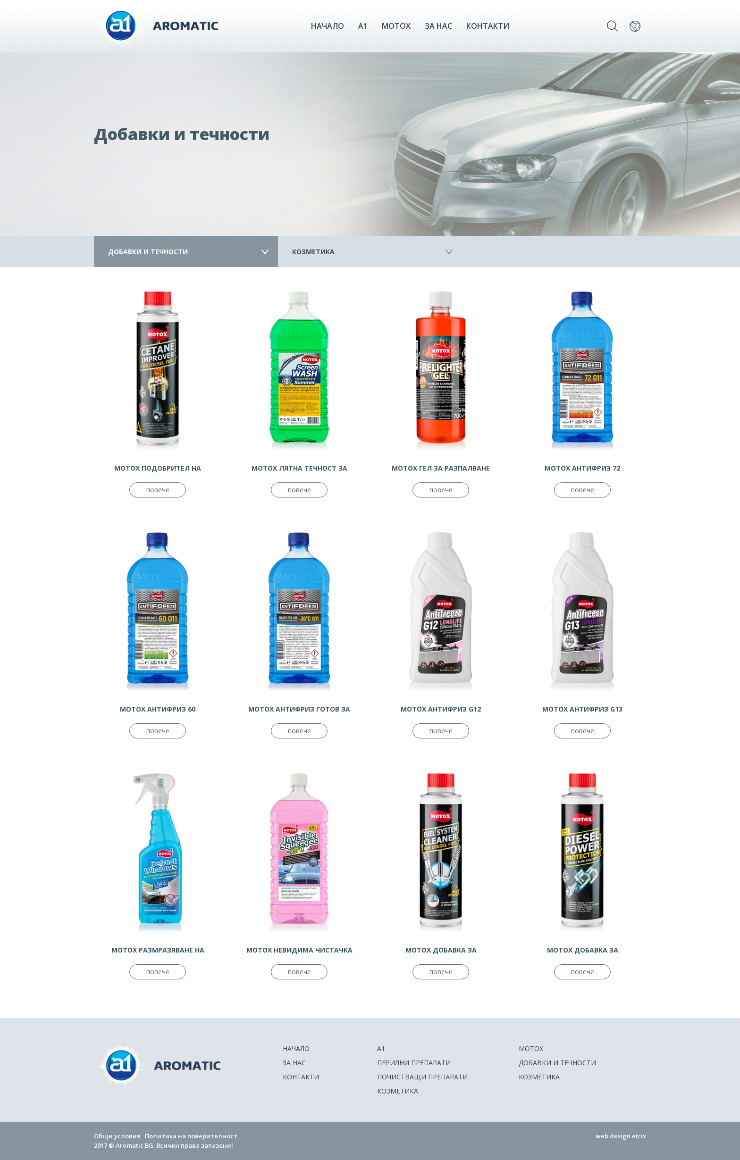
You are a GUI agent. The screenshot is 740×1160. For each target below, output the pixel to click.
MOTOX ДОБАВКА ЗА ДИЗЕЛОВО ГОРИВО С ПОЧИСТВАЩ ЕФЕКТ (582, 950)
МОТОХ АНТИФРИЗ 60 (157, 708)
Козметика (313, 251)
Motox (396, 26)
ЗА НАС (438, 26)
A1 (363, 26)
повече (157, 489)
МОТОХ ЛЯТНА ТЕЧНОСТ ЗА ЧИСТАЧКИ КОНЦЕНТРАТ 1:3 (299, 468)
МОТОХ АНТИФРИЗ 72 (582, 468)
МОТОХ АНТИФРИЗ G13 (582, 708)
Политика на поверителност (191, 1136)
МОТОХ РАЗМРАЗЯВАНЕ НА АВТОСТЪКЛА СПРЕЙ (157, 950)
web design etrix (621, 1136)
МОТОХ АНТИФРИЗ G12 (441, 708)
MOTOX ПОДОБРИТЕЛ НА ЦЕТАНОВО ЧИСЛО (157, 468)
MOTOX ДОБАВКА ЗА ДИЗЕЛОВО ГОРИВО (441, 950)
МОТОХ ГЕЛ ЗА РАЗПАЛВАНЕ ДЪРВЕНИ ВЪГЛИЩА (441, 468)
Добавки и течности (148, 251)
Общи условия (117, 1136)
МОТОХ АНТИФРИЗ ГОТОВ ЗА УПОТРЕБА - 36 (299, 709)
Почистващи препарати (422, 1076)
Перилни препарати (414, 1062)
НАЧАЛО (327, 26)
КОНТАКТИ (487, 26)
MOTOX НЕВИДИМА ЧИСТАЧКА (299, 949)
